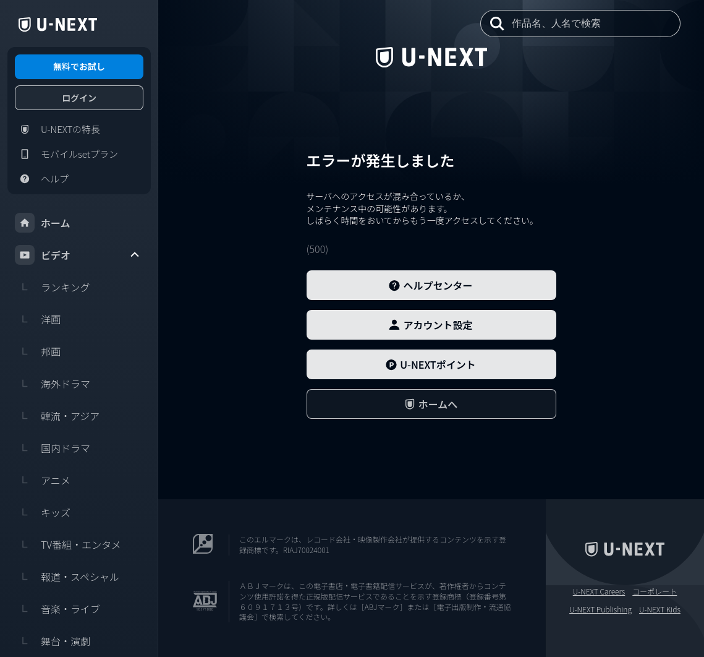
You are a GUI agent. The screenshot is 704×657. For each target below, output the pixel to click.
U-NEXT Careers (599, 591)
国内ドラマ (52, 448)
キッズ (42, 512)
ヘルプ (42, 179)
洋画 (38, 319)
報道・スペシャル (67, 576)
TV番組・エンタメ (68, 544)
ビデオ (78, 255)
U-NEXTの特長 (57, 129)
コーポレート (654, 591)
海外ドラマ (52, 383)
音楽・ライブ (57, 609)
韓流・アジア (57, 416)
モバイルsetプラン (66, 154)
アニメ (42, 480)
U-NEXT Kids (660, 609)
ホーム (42, 223)
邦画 (38, 351)
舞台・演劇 (52, 641)
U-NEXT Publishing (600, 609)
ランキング (52, 287)
